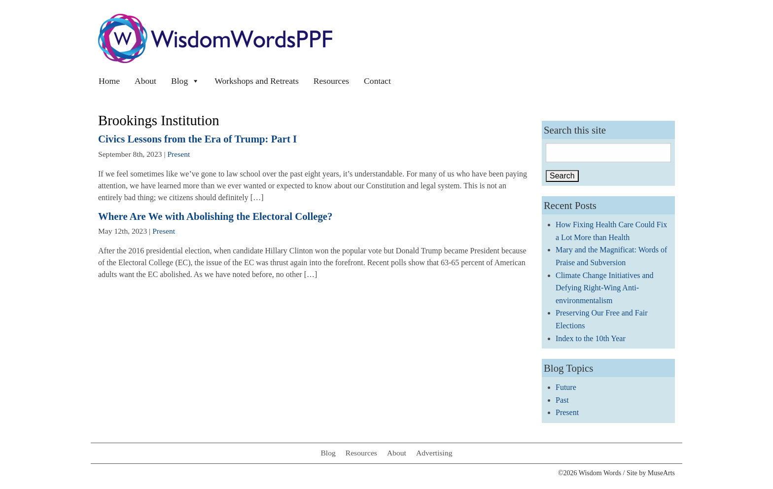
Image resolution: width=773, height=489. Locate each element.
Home (109, 81)
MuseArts (661, 473)
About (145, 81)
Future (566, 387)
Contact (377, 81)
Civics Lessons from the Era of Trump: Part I (197, 138)
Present (178, 154)
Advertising (434, 453)
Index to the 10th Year (591, 338)
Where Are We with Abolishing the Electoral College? (215, 216)
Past (562, 400)
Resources (331, 81)
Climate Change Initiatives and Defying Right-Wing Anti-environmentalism (605, 288)
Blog (185, 81)
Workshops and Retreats (256, 81)
